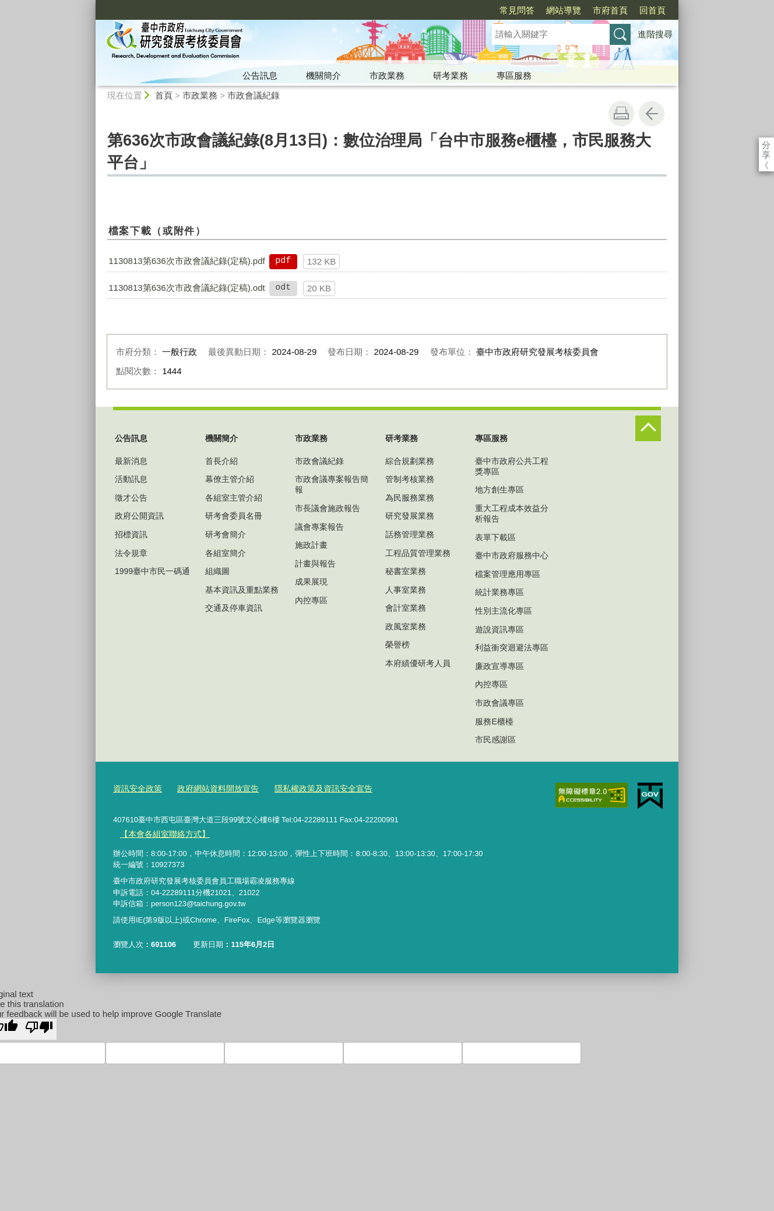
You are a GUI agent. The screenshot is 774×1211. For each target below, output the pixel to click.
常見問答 (449, 10)
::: (90, 5)
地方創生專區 (499, 489)
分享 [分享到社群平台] (766, 144)
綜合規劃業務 (409, 461)
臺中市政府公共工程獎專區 (511, 466)
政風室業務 (405, 626)
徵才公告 (131, 497)
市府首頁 (543, 10)
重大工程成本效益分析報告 (511, 513)
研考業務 (450, 75)
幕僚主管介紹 (229, 479)
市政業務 (387, 75)
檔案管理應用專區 (507, 574)
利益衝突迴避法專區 (511, 647)
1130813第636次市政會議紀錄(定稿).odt (186, 288)
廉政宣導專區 (499, 666)
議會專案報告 (319, 526)
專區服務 (514, 75)
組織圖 (217, 571)
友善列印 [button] (621, 113)
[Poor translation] (39, 1026)
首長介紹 (221, 461)
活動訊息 (131, 479)
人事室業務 (405, 589)
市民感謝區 (495, 739)
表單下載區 (495, 537)
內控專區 (311, 600)
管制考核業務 (409, 479)
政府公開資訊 (139, 515)
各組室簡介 (225, 553)
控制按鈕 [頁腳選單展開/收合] (648, 428)
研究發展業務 (409, 515)
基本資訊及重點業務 (242, 589)
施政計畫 (311, 545)
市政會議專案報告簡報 (331, 484)
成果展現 (311, 581)
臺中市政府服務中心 (511, 555)
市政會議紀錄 (253, 95)
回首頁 (585, 10)
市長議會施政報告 (327, 508)
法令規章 (131, 553)
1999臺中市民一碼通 (152, 571)
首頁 (164, 95)
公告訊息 (259, 75)
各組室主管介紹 (233, 497)
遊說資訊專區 (499, 629)
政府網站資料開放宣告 (211, 788)
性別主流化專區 (503, 610)
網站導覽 (496, 10)
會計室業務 (405, 607)
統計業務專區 (499, 592)
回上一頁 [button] (651, 113)
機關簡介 (323, 75)
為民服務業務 (409, 497)
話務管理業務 (409, 534)
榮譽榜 (397, 644)
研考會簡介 (225, 534)
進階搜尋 (655, 34)
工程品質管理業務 (418, 553)
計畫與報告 (315, 563)
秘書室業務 (405, 571)
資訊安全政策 (136, 788)
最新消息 (131, 461)
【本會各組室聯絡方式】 (161, 832)
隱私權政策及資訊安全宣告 (310, 788)
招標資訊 (131, 534)
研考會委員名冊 (233, 515)
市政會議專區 (499, 702)
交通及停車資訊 (233, 607)
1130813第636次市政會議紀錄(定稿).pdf (186, 261)
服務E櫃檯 (494, 721)
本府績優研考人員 (418, 663)
